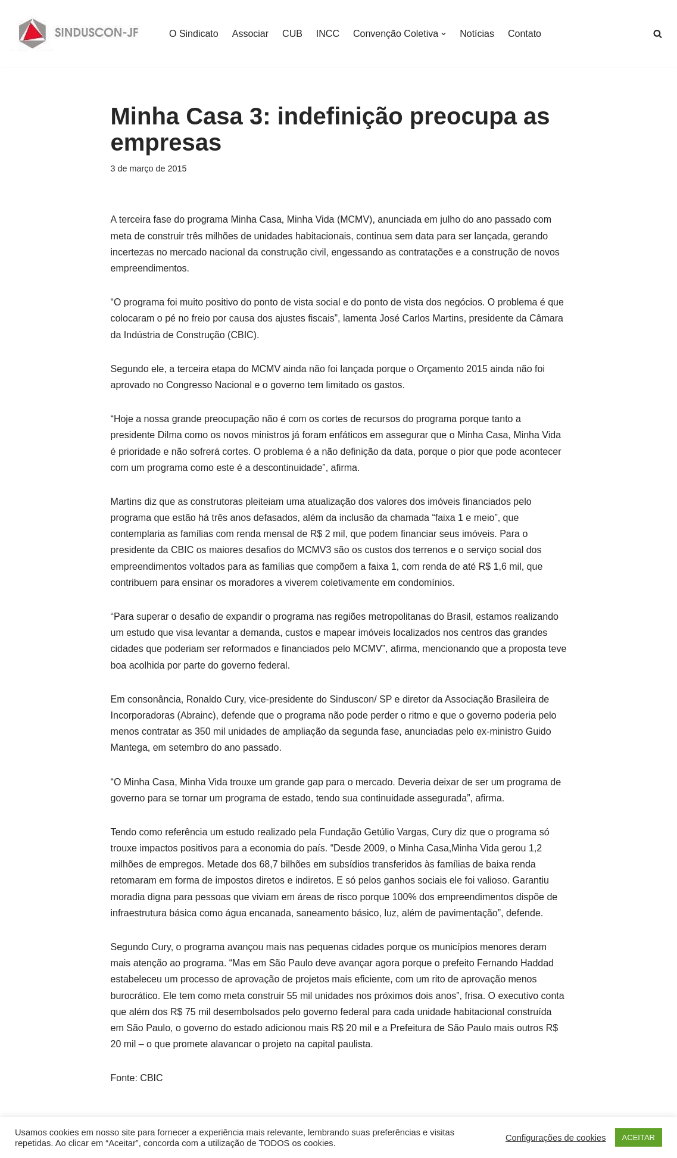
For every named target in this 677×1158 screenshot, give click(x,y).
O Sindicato (194, 34)
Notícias (477, 34)
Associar (250, 34)
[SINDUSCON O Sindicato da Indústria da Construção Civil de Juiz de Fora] (79, 34)
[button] (443, 34)
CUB (292, 34)
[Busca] (657, 33)
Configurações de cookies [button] (556, 1138)
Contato (524, 34)
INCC (327, 34)
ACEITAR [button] (638, 1137)
